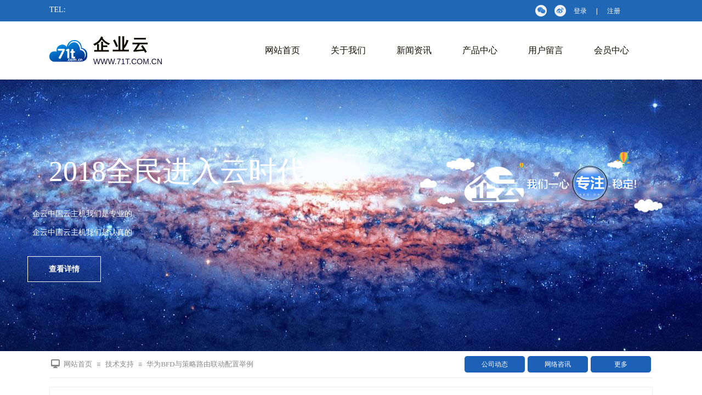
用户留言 (545, 50)
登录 (580, 11)
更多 (620, 364)
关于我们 (348, 50)
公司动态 (495, 364)
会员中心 (611, 50)
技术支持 (119, 364)
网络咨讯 (558, 364)
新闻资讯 (414, 50)
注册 (613, 11)
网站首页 (282, 50)
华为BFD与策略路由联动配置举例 (199, 364)
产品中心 (479, 50)
